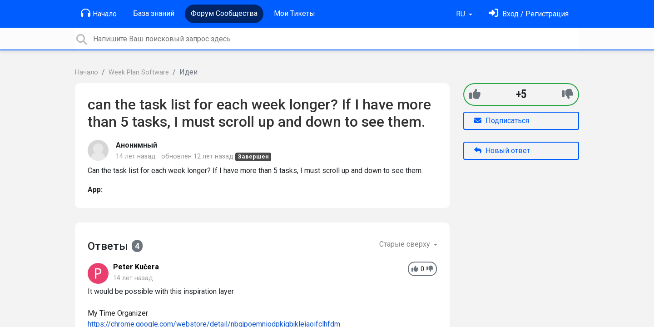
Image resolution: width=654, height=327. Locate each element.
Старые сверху (405, 244)
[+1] (475, 94)
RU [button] (461, 14)
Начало (99, 13)
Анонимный (136, 145)
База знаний (153, 13)
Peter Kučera (136, 267)
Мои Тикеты (294, 13)
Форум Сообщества (224, 13)
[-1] (567, 94)
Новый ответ (502, 150)
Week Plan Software (139, 72)
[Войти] (528, 14)
